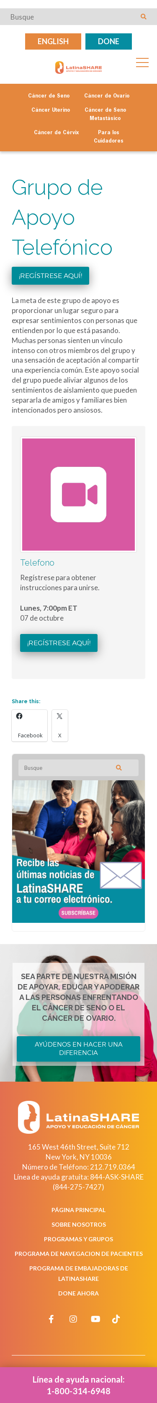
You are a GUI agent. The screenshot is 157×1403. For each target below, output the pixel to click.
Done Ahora (78, 1293)
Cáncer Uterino (50, 110)
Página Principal (78, 1209)
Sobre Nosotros (78, 1224)
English (53, 41)
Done (108, 41)
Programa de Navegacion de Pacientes (79, 1253)
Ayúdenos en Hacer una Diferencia (79, 1049)
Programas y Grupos (78, 1239)
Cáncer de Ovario (106, 96)
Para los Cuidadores (109, 137)
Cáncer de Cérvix (56, 132)
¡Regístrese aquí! (50, 276)
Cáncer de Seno (48, 96)
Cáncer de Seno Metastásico (105, 114)
